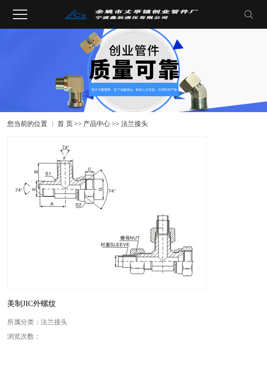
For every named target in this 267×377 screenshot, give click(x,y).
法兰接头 (134, 123)
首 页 (65, 123)
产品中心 (96, 123)
